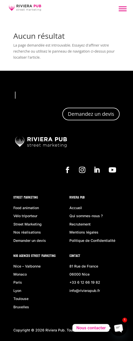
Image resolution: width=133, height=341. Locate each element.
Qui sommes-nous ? (86, 216)
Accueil (75, 208)
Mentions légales (83, 232)
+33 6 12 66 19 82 (84, 282)
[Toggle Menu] (123, 8)
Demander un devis (29, 240)
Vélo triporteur (25, 216)
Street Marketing (25, 197)
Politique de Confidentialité (92, 240)
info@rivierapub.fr (84, 290)
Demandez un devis (91, 113)
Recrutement (80, 224)
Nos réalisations (27, 232)
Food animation (26, 208)
